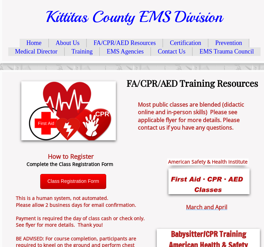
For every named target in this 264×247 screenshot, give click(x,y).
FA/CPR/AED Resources (125, 42)
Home (34, 42)
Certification (185, 42)
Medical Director (36, 51)
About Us (68, 42)
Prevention (228, 42)
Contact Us (172, 51)
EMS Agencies (125, 51)
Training (82, 51)
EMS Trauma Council (226, 51)
